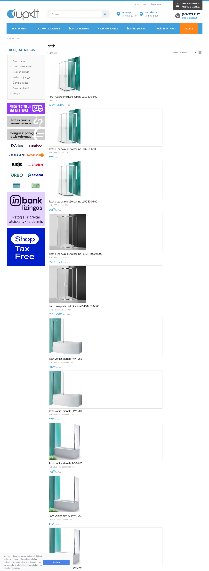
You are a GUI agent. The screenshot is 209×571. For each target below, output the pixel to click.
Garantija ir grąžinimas (22, 549)
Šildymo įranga (136, 28)
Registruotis (156, 4)
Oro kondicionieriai (48, 28)
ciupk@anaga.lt (189, 17)
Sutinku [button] (56, 562)
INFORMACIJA (96, 535)
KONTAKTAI (136, 535)
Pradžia (10, 38)
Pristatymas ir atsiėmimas (24, 545)
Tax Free (96, 549)
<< (49, 504)
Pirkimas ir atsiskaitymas (23, 541)
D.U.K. (10, 535)
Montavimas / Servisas (103, 541)
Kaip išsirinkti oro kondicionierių (64, 541)
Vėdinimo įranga (108, 28)
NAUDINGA (52, 535)
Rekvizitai (137, 549)
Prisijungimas (140, 4)
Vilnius (135, 541)
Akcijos (189, 28)
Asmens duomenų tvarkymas (106, 552)
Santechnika (19, 28)
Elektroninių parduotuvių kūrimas (188, 535)
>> (84, 504)
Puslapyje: (189, 503)
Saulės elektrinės (165, 28)
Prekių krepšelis (190, 3)
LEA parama (97, 545)
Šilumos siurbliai (79, 28)
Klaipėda (136, 545)
